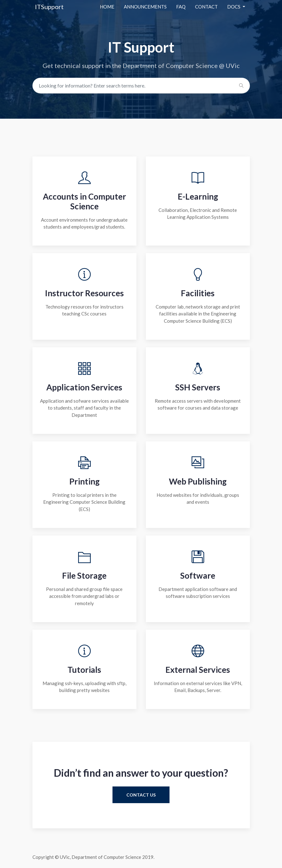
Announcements (145, 6)
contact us (141, 794)
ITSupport (49, 6)
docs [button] (234, 6)
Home (107, 6)
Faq (181, 6)
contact (206, 6)
